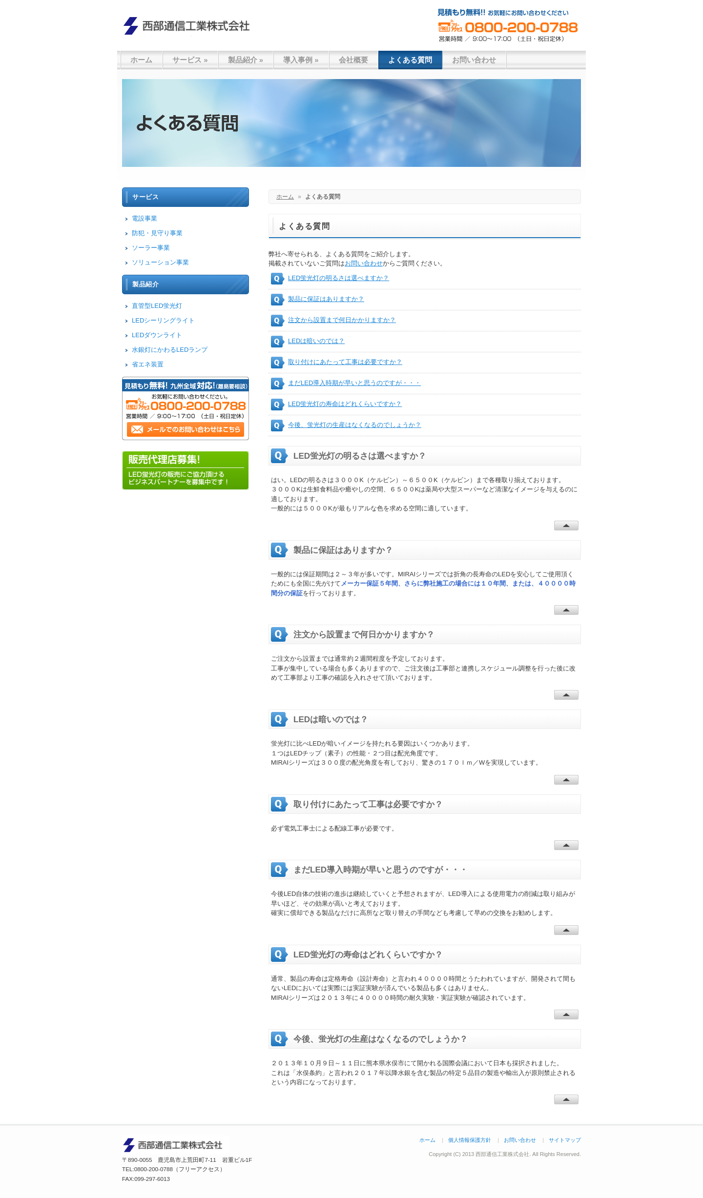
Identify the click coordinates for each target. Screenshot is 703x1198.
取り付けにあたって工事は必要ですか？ (345, 361)
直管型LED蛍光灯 (157, 305)
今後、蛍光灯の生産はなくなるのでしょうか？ (354, 424)
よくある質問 (410, 60)
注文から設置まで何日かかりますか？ (342, 320)
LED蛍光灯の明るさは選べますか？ (338, 278)
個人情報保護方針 (469, 1140)
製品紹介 (246, 60)
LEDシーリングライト (163, 320)
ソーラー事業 (151, 247)
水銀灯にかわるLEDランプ (169, 349)
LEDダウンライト (157, 335)
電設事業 (144, 218)
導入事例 (301, 60)
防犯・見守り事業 (157, 233)
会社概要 (353, 60)
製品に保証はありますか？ (326, 299)
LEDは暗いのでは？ (316, 341)
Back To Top (566, 525)
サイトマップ (565, 1140)
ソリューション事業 (160, 262)
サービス (190, 60)
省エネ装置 (148, 364)
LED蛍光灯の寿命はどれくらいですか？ (345, 403)
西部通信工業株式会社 (190, 25)
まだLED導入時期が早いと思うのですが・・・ (354, 382)
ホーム (141, 60)
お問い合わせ (474, 60)
